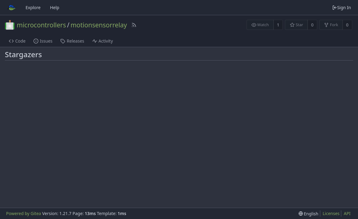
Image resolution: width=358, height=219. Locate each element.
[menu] (308, 214)
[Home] (11, 7)
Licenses (331, 213)
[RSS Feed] (134, 25)
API (347, 213)
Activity (102, 41)
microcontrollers (41, 25)
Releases (72, 41)
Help (54, 7)
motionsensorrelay (99, 25)
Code (17, 41)
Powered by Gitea (23, 213)
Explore (33, 7)
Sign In (341, 7)
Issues (42, 41)
